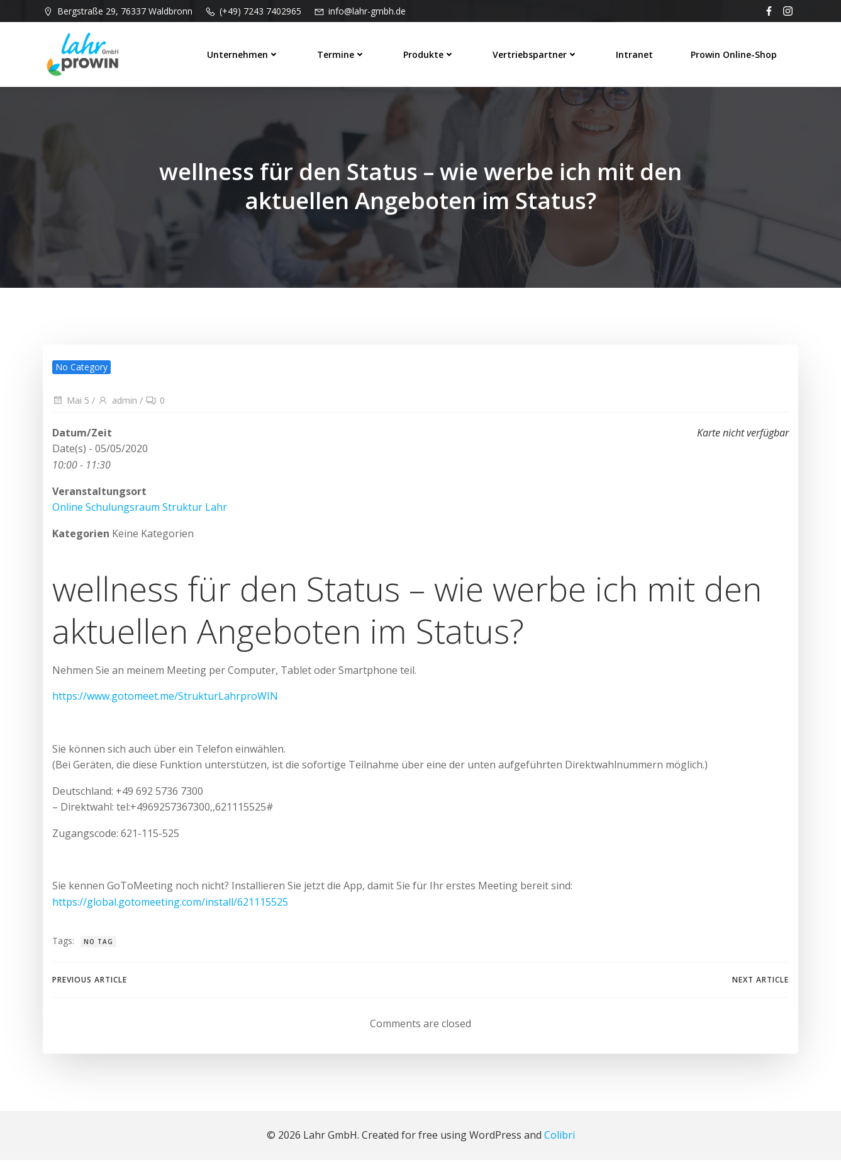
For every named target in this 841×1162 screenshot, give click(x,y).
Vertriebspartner (536, 53)
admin (117, 401)
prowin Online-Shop (734, 53)
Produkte (429, 53)
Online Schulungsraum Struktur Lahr (139, 508)
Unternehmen (244, 53)
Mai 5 (70, 401)
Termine (342, 53)
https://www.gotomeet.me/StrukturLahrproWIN (165, 698)
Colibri (559, 1137)
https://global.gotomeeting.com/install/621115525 (170, 904)
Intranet (635, 53)
